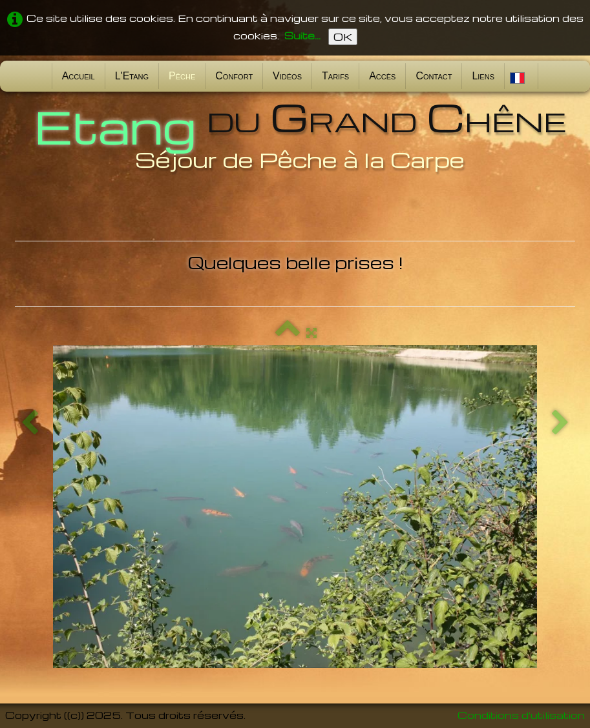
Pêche (182, 75)
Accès (382, 75)
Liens (483, 75)
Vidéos (287, 75)
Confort (234, 75)
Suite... (302, 35)
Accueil (78, 75)
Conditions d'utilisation (521, 715)
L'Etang (132, 75)
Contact (434, 75)
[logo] (295, 134)
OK (342, 36)
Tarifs (335, 75)
